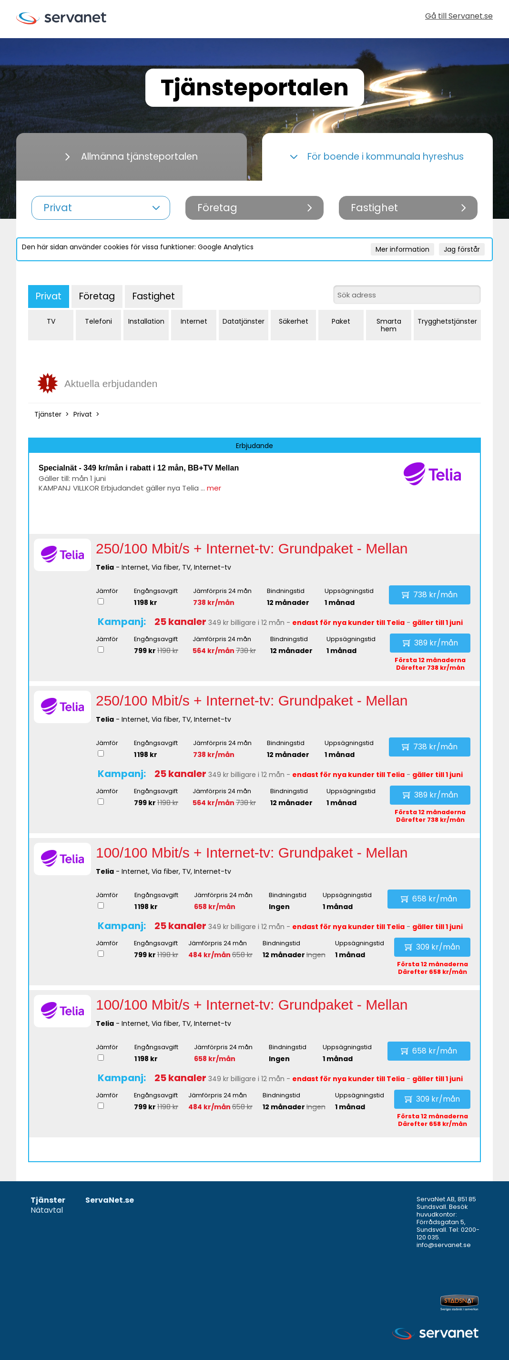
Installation (146, 321)
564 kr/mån (213, 650)
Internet (194, 321)
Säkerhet (293, 321)
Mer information (402, 249)
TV (51, 321)
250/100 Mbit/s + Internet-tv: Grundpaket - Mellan (252, 548)
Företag (97, 296)
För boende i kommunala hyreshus (377, 156)
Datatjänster (244, 321)
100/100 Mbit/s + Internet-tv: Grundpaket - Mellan (252, 852)
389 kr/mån (430, 642)
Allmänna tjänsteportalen (131, 156)
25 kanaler (180, 621)
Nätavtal (47, 1211)
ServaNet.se (109, 1201)
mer (214, 488)
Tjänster (47, 414)
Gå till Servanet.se (459, 16)
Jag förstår (462, 249)
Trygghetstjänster (447, 321)
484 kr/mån (209, 955)
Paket (341, 321)
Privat (48, 296)
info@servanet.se (444, 1244)
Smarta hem (389, 325)
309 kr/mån (432, 946)
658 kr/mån (214, 906)
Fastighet (153, 296)
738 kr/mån (213, 602)
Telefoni (98, 321)
